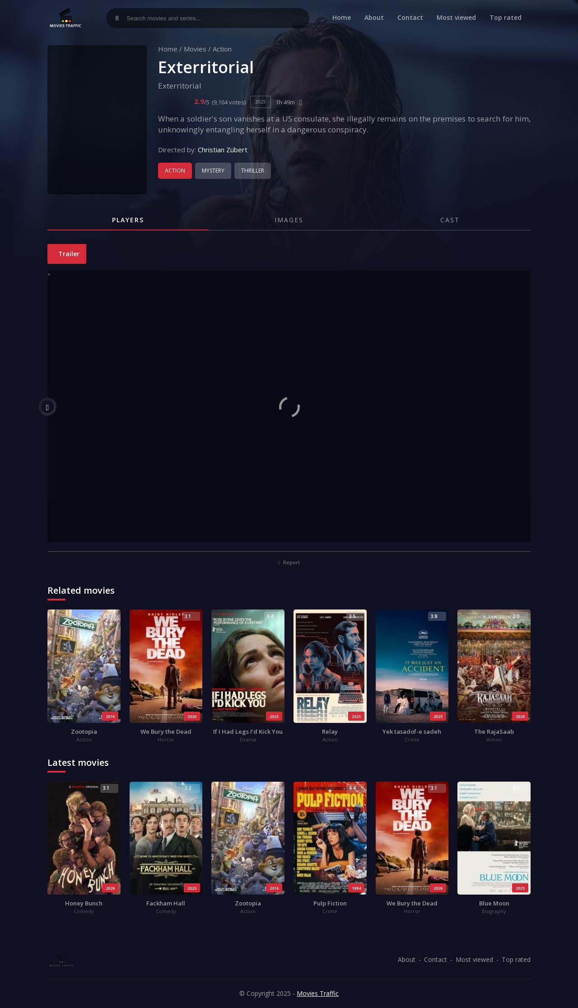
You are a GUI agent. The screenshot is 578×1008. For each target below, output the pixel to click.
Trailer (67, 253)
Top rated (505, 17)
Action (222, 48)
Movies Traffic (318, 993)
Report (289, 562)
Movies (195, 48)
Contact (410, 17)
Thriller (252, 170)
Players (128, 220)
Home (341, 17)
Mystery (213, 170)
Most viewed (456, 17)
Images (289, 220)
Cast (450, 220)
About (374, 17)
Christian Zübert (222, 149)
